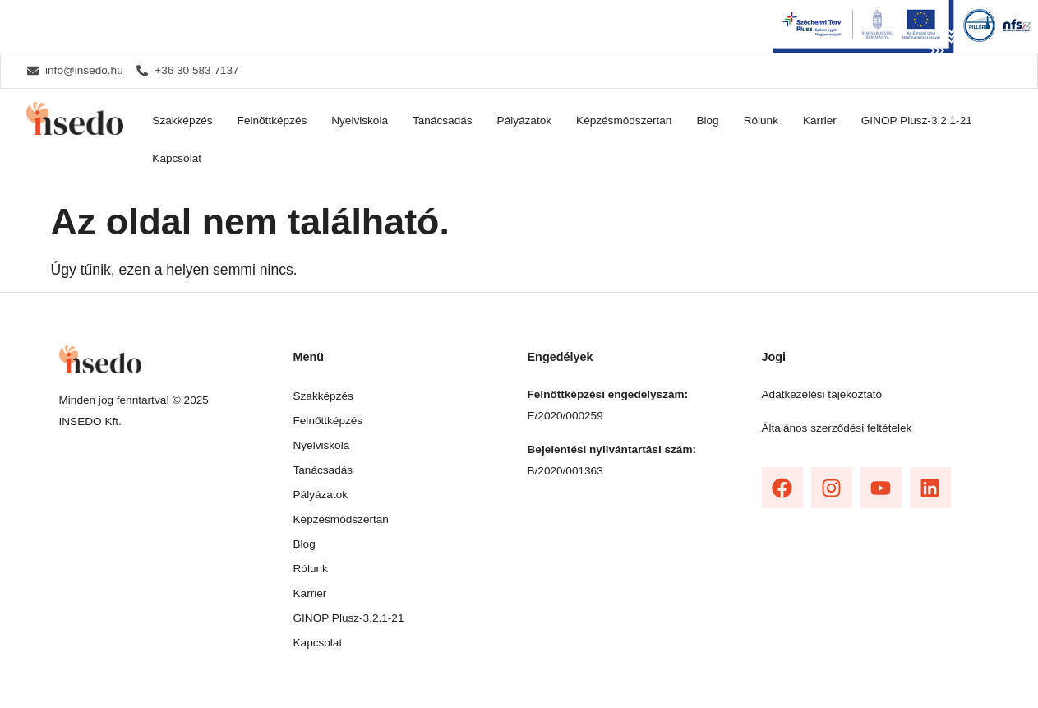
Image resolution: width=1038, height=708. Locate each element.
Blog (707, 120)
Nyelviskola (359, 120)
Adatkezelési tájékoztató (822, 394)
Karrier (820, 120)
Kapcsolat (176, 158)
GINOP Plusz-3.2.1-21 (916, 120)
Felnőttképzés (272, 120)
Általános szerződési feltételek (837, 428)
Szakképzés (182, 120)
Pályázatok (524, 120)
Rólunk (761, 120)
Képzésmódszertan (623, 120)
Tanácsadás (443, 120)
